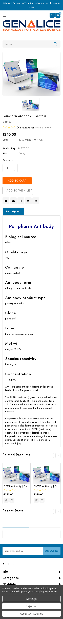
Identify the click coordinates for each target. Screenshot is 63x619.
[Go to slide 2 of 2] (51, 511)
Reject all (31, 606)
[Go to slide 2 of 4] (57, 455)
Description (13, 211)
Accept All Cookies (31, 613)
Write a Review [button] (43, 127)
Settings (31, 599)
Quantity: (8, 160)
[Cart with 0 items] (57, 15)
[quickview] (11, 500)
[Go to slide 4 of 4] (51, 455)
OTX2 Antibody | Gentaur (18, 486)
